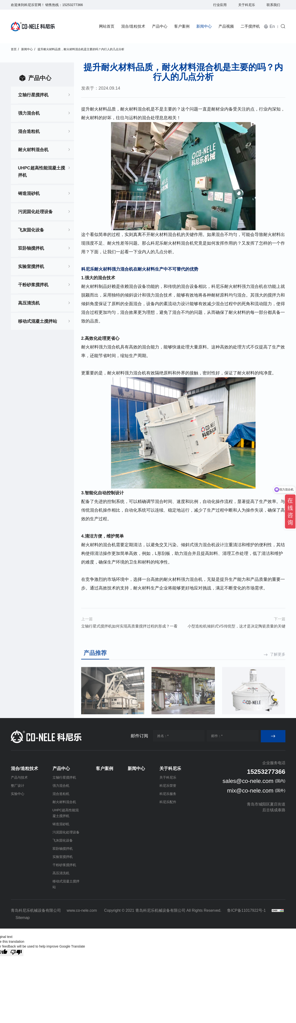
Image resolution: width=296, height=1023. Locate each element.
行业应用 (220, 5)
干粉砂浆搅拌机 (33, 284)
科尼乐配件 (167, 802)
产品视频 (226, 26)
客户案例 (182, 26)
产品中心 (159, 26)
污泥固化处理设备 (35, 211)
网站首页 (106, 26)
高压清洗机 (29, 303)
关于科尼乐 (246, 5)
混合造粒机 (29, 131)
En (272, 26)
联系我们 (273, 5)
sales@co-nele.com (248, 781)
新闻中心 (204, 26)
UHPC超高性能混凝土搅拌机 (41, 172)
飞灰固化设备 (31, 230)
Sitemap (23, 918)
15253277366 (72, 5)
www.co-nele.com (82, 910)
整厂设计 (17, 785)
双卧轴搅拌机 (31, 248)
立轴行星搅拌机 (33, 95)
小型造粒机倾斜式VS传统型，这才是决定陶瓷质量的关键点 (236, 641)
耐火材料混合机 (33, 149)
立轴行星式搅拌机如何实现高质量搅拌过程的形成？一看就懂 (129, 641)
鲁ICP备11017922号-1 (246, 910)
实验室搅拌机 (31, 266)
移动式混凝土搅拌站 (37, 321)
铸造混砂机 (29, 193)
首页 (14, 49)
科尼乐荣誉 (167, 785)
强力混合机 (29, 113)
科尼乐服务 (167, 794)
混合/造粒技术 (133, 26)
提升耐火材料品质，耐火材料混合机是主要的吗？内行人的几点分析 (81, 49)
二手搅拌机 (250, 26)
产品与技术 (19, 777)
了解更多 (277, 709)
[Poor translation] (16, 952)
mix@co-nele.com (250, 790)
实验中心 (17, 794)
